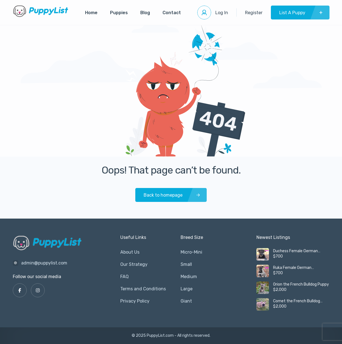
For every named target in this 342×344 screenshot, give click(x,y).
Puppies (119, 12)
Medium (189, 276)
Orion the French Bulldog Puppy (301, 284)
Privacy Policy (134, 301)
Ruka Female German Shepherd (292, 268)
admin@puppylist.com (44, 263)
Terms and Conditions (143, 288)
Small (186, 264)
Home (91, 12)
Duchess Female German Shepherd (295, 251)
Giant (186, 301)
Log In (221, 12)
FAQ (124, 276)
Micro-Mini (191, 252)
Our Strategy (134, 264)
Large (187, 288)
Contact (172, 12)
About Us (129, 252)
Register (254, 12)
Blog (145, 12)
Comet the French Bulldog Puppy (296, 301)
